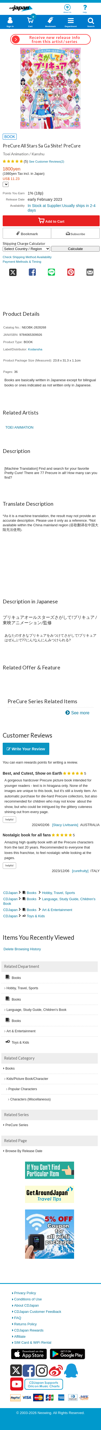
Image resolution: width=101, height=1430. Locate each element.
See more (80, 713)
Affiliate (20, 1336)
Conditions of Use (28, 1299)
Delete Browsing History (22, 949)
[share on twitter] (13, 270)
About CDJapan (26, 1305)
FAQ (17, 1318)
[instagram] (42, 1370)
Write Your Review (26, 749)
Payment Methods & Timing (22, 261)
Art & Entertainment (57, 910)
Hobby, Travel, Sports (58, 893)
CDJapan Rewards (29, 1330)
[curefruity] (80, 871)
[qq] (71, 1370)
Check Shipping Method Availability (27, 257)
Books (32, 893)
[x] (16, 1371)
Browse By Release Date (23, 1151)
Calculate (75, 249)
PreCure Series (16, 1125)
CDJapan (10, 893)
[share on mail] (90, 270)
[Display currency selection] (6, 184)
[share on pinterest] (70, 270)
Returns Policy (25, 1324)
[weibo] (56, 1370)
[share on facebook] (32, 270)
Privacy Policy (25, 1293)
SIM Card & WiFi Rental (32, 1342)
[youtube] (16, 1384)
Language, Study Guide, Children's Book (36, 1010)
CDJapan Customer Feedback (37, 1312)
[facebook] (29, 1370)
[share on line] (51, 270)
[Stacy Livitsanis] (65, 825)
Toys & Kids (36, 916)
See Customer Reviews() (46, 161)
